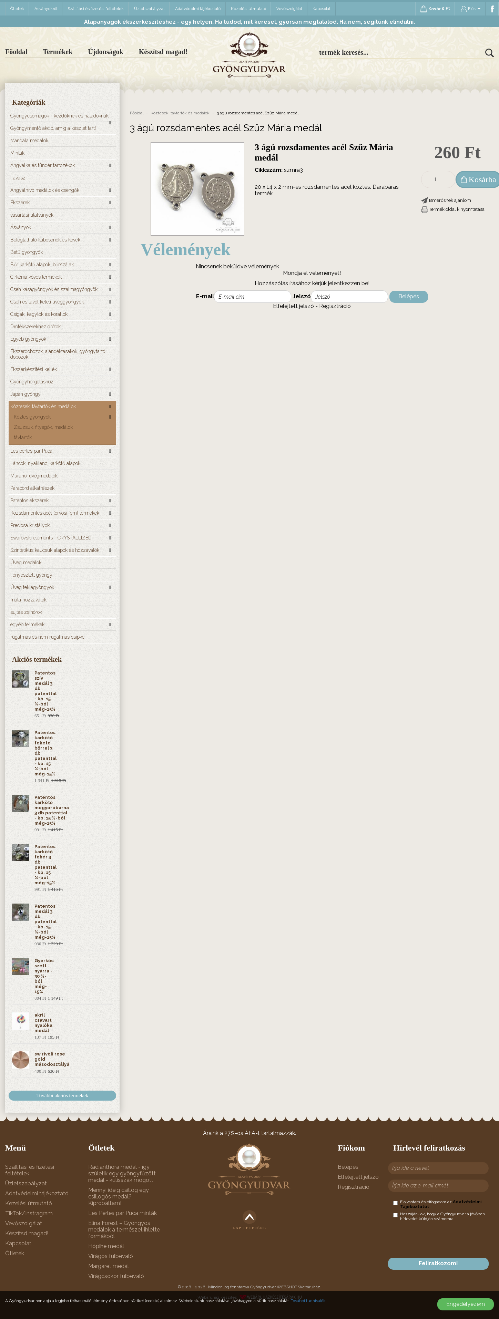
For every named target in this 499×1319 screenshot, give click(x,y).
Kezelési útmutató (248, 8)
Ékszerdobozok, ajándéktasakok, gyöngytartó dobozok (57, 354)
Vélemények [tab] (186, 249)
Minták (17, 153)
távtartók (23, 437)
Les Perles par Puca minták (122, 1213)
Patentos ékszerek (29, 500)
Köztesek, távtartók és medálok (43, 406)
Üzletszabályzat (149, 8)
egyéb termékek (27, 624)
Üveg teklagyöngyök (32, 587)
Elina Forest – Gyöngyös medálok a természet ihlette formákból (124, 1229)
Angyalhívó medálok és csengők (44, 190)
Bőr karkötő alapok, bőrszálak (42, 264)
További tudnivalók (308, 1300)
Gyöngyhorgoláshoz (31, 381)
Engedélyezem (465, 1304)
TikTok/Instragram (29, 1213)
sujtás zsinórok (26, 612)
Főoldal (16, 51)
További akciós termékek (63, 1095)
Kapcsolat (321, 8)
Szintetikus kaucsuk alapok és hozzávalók (54, 550)
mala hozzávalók (28, 599)
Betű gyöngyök (26, 252)
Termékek (57, 51)
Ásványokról (45, 8)
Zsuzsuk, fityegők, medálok (43, 427)
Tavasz (18, 178)
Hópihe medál (106, 1246)
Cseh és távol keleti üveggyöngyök (47, 302)
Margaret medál (108, 1266)
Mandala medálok (29, 140)
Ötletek (17, 8)
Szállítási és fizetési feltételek (96, 8)
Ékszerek (20, 202)
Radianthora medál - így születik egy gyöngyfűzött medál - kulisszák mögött (122, 1173)
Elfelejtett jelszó (293, 306)
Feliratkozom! (438, 1263)
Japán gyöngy (25, 394)
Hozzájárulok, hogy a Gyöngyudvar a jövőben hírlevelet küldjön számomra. (439, 1216)
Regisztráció (335, 306)
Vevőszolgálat (289, 8)
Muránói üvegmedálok (34, 475)
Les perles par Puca (31, 451)
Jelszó (302, 296)
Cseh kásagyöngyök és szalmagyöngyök (54, 289)
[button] (446, 200)
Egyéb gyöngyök (28, 339)
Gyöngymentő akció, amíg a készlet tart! (53, 128)
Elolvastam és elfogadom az (437, 1204)
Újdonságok (105, 51)
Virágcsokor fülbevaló (116, 1276)
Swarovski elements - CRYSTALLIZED (51, 537)
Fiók (470, 9)
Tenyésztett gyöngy (31, 575)
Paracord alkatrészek (32, 488)
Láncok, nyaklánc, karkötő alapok (45, 463)
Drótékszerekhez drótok (35, 326)
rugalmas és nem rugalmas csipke (47, 637)
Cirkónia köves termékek (36, 277)
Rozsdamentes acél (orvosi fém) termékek (54, 513)
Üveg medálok (25, 562)
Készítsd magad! (163, 51)
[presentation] (445, 1239)
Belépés (408, 296)
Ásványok (20, 227)
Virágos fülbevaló (110, 1256)
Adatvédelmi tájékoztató (198, 8)
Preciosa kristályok (30, 525)
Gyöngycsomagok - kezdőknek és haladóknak (59, 115)
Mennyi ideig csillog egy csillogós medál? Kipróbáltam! (118, 1196)
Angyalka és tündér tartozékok (42, 165)
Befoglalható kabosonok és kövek (45, 240)
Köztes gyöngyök (32, 417)
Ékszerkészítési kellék (33, 369)
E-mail (205, 296)
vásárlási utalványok (31, 215)
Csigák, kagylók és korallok (39, 314)
